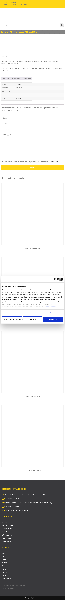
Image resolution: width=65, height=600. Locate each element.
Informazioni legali (8, 535)
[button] (58, 4)
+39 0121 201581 (19, 4)
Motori (4, 553)
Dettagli (6, 78)
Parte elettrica (6, 579)
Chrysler (18, 84)
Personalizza (54, 313)
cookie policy (50, 306)
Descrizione (16, 78)
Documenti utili (7, 529)
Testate (4, 559)
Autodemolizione (7, 525)
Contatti (4, 532)
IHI (16, 91)
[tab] (6, 78)
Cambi (4, 569)
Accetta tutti (53, 319)
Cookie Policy (6, 541)
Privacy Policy (54, 162)
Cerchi (4, 575)
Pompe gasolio (7, 566)
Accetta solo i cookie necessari (13, 319)
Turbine (4, 556)
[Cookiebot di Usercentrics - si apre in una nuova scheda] (54, 279)
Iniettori (4, 563)
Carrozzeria (5, 572)
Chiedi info (27, 78)
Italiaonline (36, 598)
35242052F (19, 98)
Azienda (4, 522)
